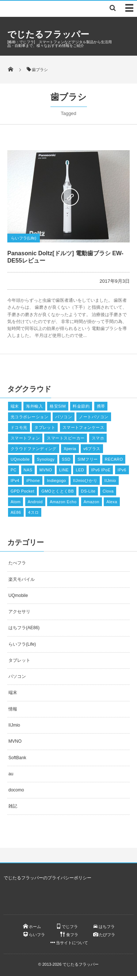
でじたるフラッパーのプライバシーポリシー (47, 877)
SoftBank (17, 757)
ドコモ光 (19, 427)
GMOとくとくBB (57, 491)
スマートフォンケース (83, 427)
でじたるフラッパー (48, 34)
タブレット (44, 427)
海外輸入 (34, 406)
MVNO (45, 470)
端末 (15, 406)
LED (80, 470)
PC (13, 470)
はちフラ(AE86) (23, 627)
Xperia (70, 448)
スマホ (98, 438)
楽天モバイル (21, 579)
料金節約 (81, 406)
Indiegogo (56, 480)
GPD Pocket (22, 491)
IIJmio (110, 480)
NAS (28, 470)
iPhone (33, 480)
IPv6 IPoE (101, 470)
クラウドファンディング (34, 448)
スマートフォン (25, 438)
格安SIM (58, 406)
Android (35, 502)
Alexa (111, 502)
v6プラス (91, 448)
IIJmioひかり (85, 480)
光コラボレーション (29, 417)
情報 (12, 709)
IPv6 (122, 470)
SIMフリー (87, 459)
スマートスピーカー (65, 438)
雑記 (12, 806)
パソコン (63, 417)
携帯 (101, 406)
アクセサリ (19, 611)
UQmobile (20, 459)
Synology (46, 459)
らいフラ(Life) (23, 238)
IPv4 (15, 480)
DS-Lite (88, 491)
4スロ (33, 512)
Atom (15, 502)
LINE (64, 470)
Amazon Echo (63, 502)
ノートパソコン (93, 417)
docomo (16, 790)
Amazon (91, 502)
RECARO (114, 459)
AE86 (16, 512)
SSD (66, 459)
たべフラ (17, 562)
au (10, 773)
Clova (108, 491)
